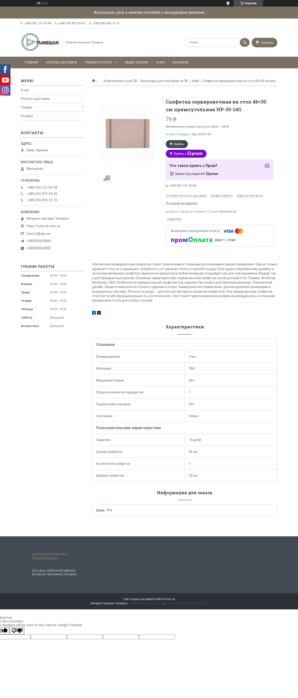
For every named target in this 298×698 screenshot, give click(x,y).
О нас (160, 62)
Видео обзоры (136, 62)
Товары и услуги (98, 62)
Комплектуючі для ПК (120, 81)
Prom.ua (169, 599)
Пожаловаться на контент (146, 603)
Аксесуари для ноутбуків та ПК (164, 81)
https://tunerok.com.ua (43, 226)
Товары (26, 107)
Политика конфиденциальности (186, 603)
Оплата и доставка (61, 62)
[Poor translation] (17, 631)
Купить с (188, 154)
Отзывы (27, 116)
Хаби (195, 81)
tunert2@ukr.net (39, 234)
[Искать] (245, 42)
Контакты (180, 62)
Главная (31, 62)
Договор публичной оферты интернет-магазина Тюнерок (54, 572)
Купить (179, 144)
